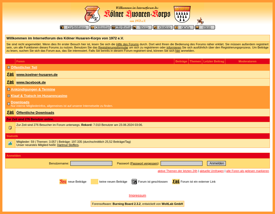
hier (177, 50)
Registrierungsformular (113, 47)
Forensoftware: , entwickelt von (137, 203)
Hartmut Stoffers (68, 145)
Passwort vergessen (144, 163)
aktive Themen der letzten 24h (177, 170)
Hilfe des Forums (127, 44)
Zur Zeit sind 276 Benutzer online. (30, 119)
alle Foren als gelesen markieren (247, 170)
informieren (174, 47)
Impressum (137, 195)
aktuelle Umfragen (212, 170)
